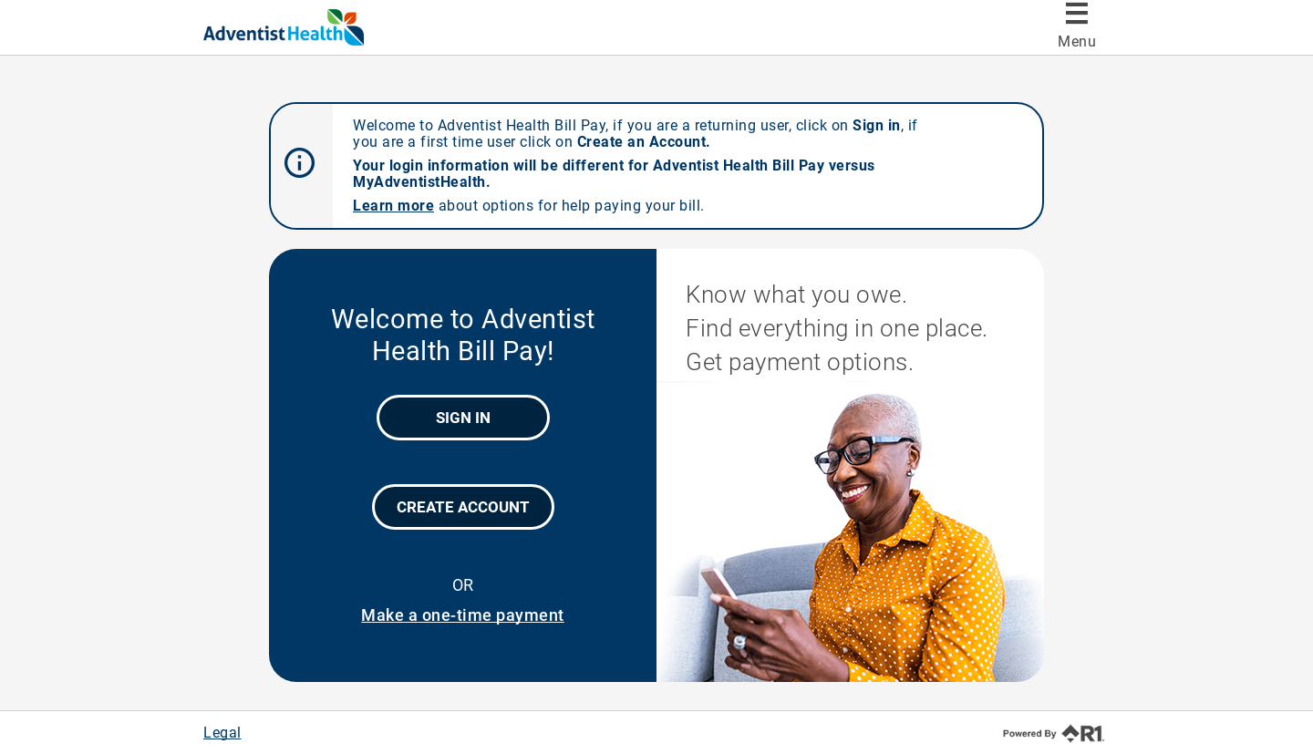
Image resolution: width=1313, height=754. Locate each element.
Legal (222, 732)
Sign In (463, 417)
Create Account (463, 507)
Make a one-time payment (462, 615)
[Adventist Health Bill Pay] (317, 27)
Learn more (393, 205)
